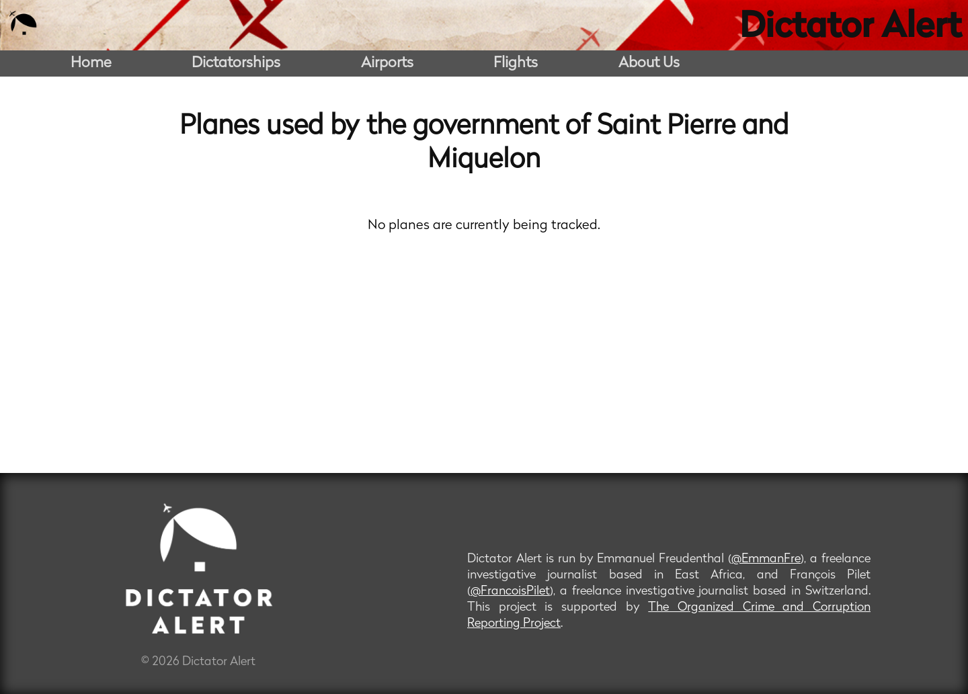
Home (91, 63)
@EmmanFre (766, 559)
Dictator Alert (850, 28)
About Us (649, 63)
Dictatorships (236, 63)
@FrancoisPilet (510, 591)
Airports (387, 63)
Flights (515, 63)
